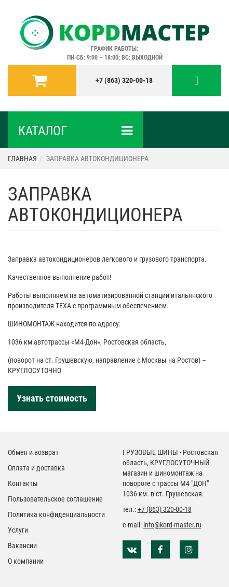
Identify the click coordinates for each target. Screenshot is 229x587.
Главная (22, 158)
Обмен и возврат (33, 452)
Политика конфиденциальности (56, 514)
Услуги (18, 530)
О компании (26, 561)
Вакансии (22, 545)
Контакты (23, 483)
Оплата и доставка (36, 468)
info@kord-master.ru (172, 525)
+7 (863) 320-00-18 (124, 80)
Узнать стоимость (52, 398)
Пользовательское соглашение (55, 499)
